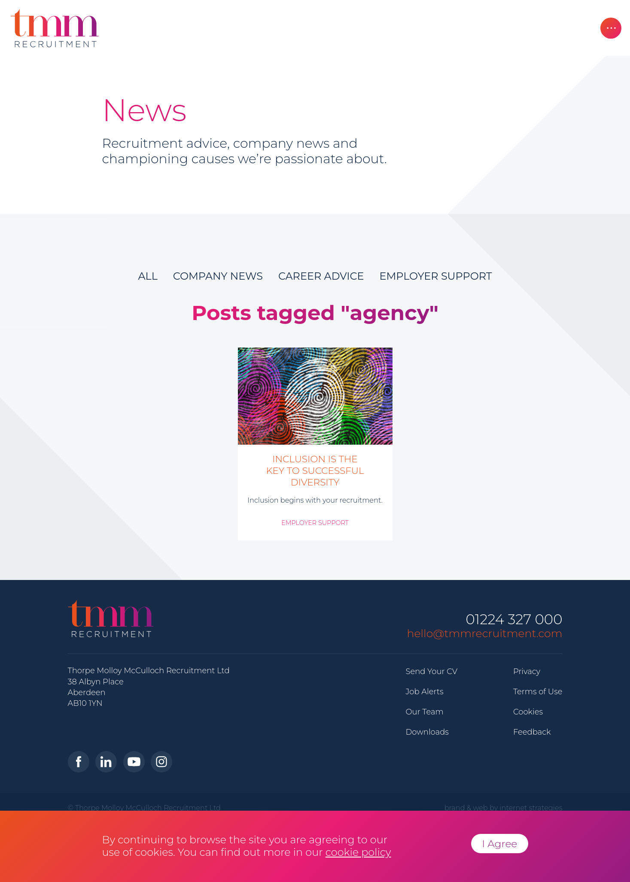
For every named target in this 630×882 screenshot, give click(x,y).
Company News (218, 276)
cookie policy (358, 852)
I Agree (499, 843)
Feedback (532, 732)
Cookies (528, 712)
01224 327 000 (514, 619)
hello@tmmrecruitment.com (485, 633)
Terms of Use (538, 691)
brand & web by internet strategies (503, 807)
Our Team (425, 712)
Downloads (427, 732)
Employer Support (436, 276)
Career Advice (321, 276)
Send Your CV (432, 671)
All (147, 276)
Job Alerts (425, 691)
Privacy (526, 671)
